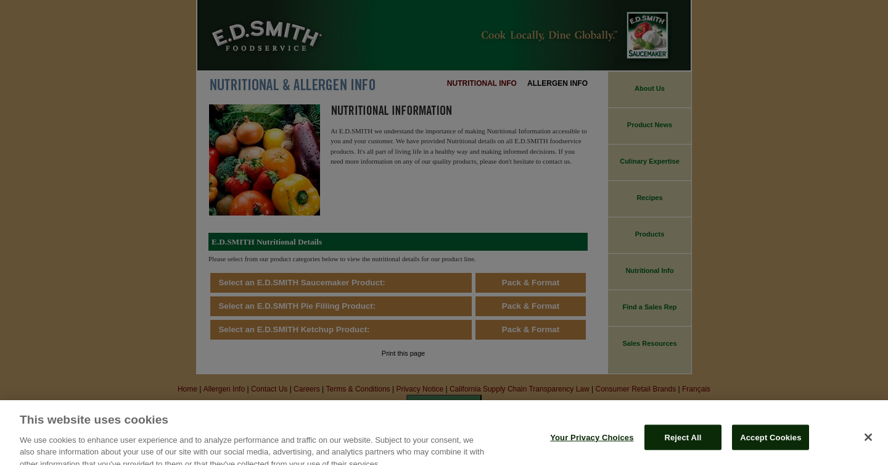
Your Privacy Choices (591, 445)
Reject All (682, 445)
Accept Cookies (770, 445)
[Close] (868, 444)
